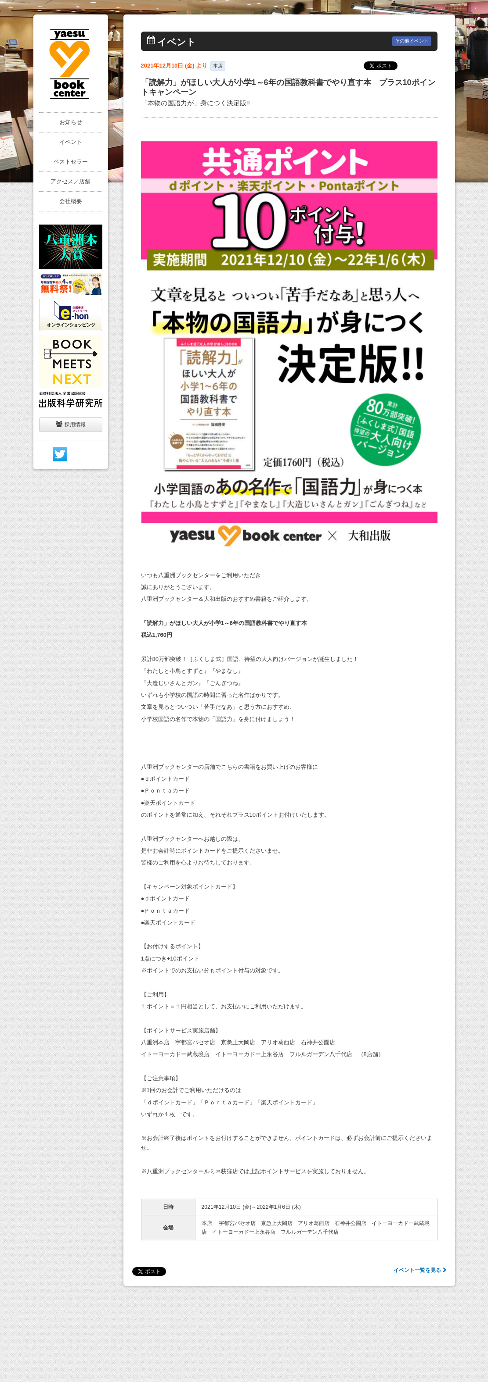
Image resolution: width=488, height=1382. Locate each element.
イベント (70, 142)
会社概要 (70, 201)
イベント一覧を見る (420, 1270)
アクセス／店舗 (70, 181)
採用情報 (71, 424)
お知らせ (70, 122)
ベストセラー (71, 161)
